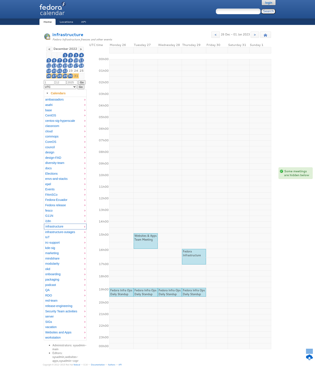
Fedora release (55, 205)
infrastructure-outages (60, 232)
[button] (215, 35)
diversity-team (54, 163)
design (49, 152)
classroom (52, 126)
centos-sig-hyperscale (60, 120)
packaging (52, 279)
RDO (48, 295)
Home (47, 22)
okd (47, 269)
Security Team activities (61, 311)
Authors (111, 364)
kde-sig (50, 248)
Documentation (98, 364)
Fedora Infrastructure (192, 253)
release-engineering (58, 306)
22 (65, 71)
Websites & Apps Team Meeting (145, 237)
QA (47, 290)
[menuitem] (65, 99)
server (49, 316)
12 (49, 65)
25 (82, 71)
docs (48, 168)
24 (76, 71)
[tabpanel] (65, 219)
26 (49, 76)
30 (71, 76)
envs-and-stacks (56, 178)
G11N (49, 215)
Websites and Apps (58, 332)
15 (65, 65)
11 (82, 60)
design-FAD (53, 157)
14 (60, 65)
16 (71, 65)
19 (49, 71)
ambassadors (54, 99)
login (268, 3)
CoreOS (50, 142)
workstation (53, 337)
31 (76, 76)
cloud (49, 131)
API (83, 22)
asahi (49, 105)
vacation (51, 327)
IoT (47, 237)
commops (52, 136)
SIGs (48, 322)
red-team (51, 300)
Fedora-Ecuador (56, 200)
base (48, 110)
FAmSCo (51, 194)
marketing (52, 253)
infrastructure (67, 34)
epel (48, 184)
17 (76, 65)
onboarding (53, 274)
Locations (66, 22)
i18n (48, 221)
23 (71, 71)
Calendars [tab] (55, 93)
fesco (49, 210)
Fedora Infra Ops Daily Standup (121, 292)
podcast (50, 285)
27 (54, 76)
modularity (52, 263)
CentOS (50, 115)
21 (60, 71)
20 (54, 71)
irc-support (52, 242)
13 (54, 65)
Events (50, 189)
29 (65, 76)
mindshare (52, 258)
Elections (51, 173)
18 (82, 65)
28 (60, 76)
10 (76, 60)
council (50, 147)
